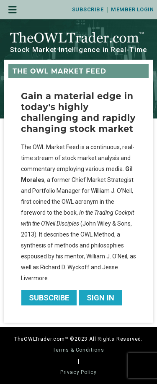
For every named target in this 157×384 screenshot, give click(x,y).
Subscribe (88, 9)
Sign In (100, 297)
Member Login (132, 9)
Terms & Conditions (78, 350)
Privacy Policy (78, 372)
